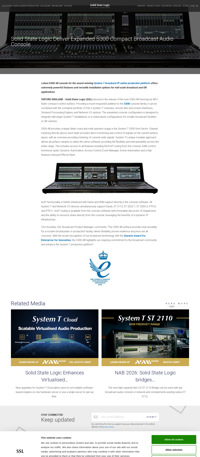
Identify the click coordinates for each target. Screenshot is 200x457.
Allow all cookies (174, 416)
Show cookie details (166, 451)
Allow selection (173, 426)
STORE (185, 6)
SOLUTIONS (7, 6)
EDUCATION (167, 6)
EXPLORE (177, 6)
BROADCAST (57, 6)
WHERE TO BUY (153, 6)
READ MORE (177, 304)
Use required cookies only (174, 436)
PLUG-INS (68, 6)
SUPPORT (141, 6)
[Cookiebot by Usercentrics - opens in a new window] (20, 451)
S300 (127, 103)
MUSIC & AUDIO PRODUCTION (26, 6)
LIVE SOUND (45, 6)
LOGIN (192, 6)
